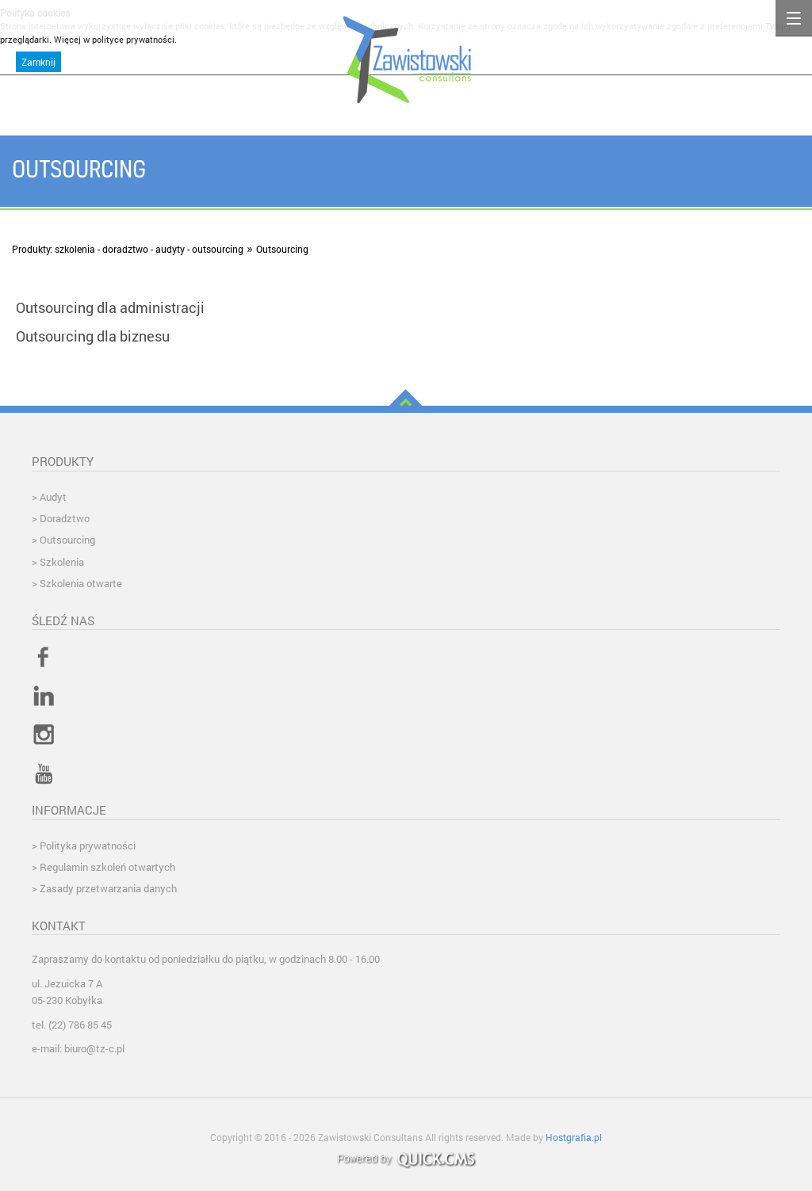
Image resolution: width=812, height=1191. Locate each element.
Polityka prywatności (88, 845)
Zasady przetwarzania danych (108, 888)
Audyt (53, 497)
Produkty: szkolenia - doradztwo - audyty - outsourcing (127, 248)
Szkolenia (62, 562)
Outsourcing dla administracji (110, 307)
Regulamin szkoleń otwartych (107, 867)
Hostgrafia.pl (574, 1137)
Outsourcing (282, 248)
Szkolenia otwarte (81, 583)
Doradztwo (65, 518)
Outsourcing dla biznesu (93, 335)
